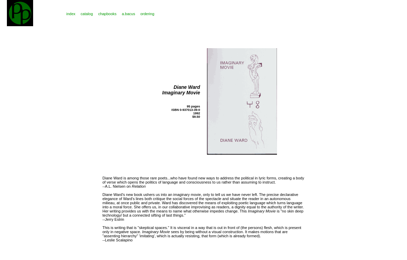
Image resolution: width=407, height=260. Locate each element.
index (70, 14)
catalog (87, 14)
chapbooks (107, 14)
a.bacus (128, 14)
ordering (147, 14)
